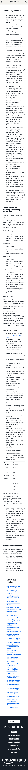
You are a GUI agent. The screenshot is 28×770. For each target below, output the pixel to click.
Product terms (10, 673)
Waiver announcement (12, 707)
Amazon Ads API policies (13, 607)
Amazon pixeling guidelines (14, 631)
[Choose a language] (14, 721)
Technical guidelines (12, 699)
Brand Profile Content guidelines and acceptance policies (13, 646)
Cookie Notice (14, 745)
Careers (14, 752)
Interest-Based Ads (14, 742)
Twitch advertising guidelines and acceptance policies (13, 703)
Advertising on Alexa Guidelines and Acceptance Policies (13, 603)
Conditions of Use (14, 735)
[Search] (26, 2)
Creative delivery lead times (14, 654)
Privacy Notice (14, 739)
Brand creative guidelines (13, 642)
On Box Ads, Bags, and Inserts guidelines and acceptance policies (12, 669)
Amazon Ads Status (14, 749)
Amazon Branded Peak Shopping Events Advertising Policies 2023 (13, 619)
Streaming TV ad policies (13, 696)
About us (14, 732)
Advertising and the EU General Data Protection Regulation (13, 592)
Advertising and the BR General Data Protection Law (13, 597)
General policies (11, 661)
